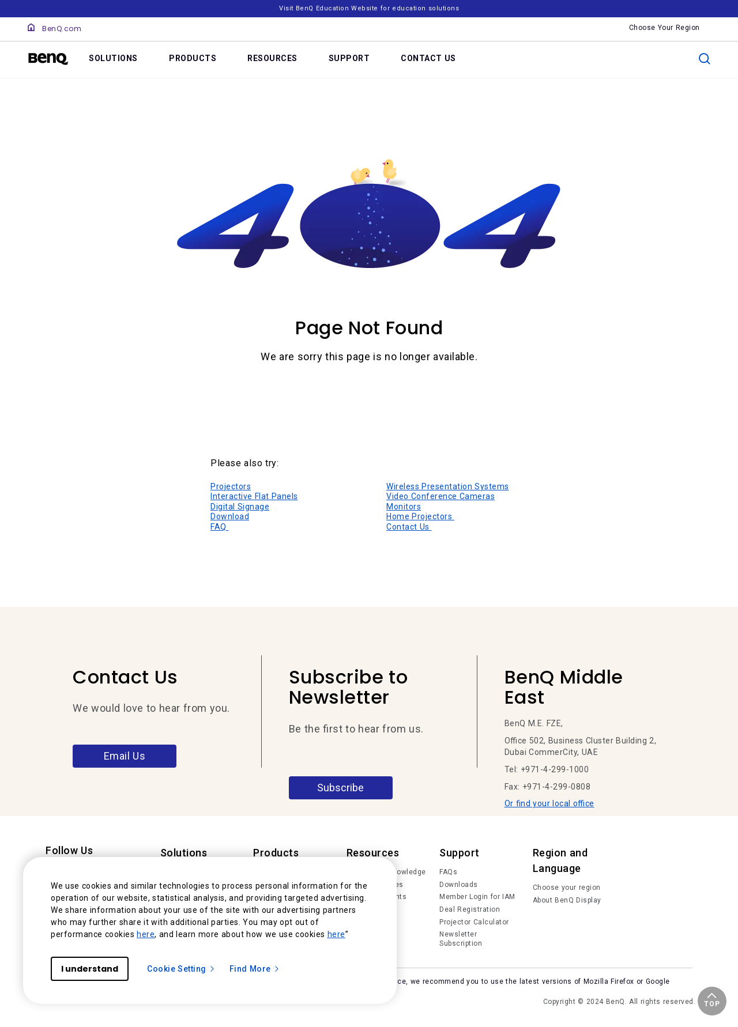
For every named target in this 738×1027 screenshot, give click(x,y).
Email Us (125, 756)
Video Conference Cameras (440, 496)
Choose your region (567, 887)
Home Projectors (420, 516)
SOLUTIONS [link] (113, 58)
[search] (704, 59)
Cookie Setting (181, 968)
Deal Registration (469, 909)
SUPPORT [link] (349, 58)
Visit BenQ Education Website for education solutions (369, 8)
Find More (254, 968)
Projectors (230, 486)
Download (229, 516)
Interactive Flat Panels (254, 496)
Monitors (403, 506)
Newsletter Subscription (460, 938)
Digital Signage (239, 506)
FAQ (219, 526)
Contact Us (409, 526)
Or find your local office (549, 803)
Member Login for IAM (477, 897)
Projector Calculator (474, 922)
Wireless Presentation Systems (447, 486)
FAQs (448, 872)
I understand (89, 969)
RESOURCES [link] (272, 58)
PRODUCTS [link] (192, 58)
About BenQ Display (567, 900)
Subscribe (340, 787)
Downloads (458, 885)
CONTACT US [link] (428, 58)
